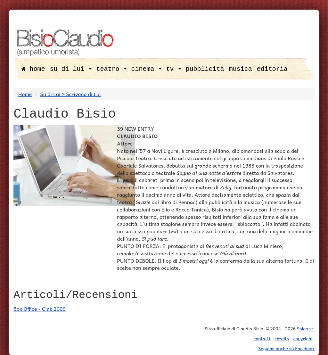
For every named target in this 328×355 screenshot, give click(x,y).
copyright (303, 338)
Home (25, 94)
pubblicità (205, 69)
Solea (306, 328)
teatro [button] (111, 69)
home (33, 69)
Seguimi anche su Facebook (286, 348)
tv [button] (173, 69)
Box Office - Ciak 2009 (39, 308)
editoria (272, 69)
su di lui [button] (71, 69)
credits (282, 338)
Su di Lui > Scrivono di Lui (70, 94)
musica (240, 69)
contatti (262, 338)
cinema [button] (146, 69)
